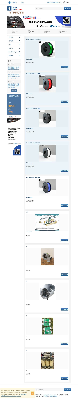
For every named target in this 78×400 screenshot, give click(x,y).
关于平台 (14, 37)
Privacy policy (53, 396)
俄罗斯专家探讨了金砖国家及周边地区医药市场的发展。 (13, 85)
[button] (12, 22)
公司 (14, 44)
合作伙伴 (14, 48)
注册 (22, 2)
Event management (14, 52)
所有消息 (14, 90)
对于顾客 (14, 41)
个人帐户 (14, 2)
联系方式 (14, 55)
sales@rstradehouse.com (54, 2)
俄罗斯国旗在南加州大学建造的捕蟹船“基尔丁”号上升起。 (14, 76)
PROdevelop (29, 59)
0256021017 (29, 232)
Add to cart (64, 67)
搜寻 (67, 8)
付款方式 (47, 396)
